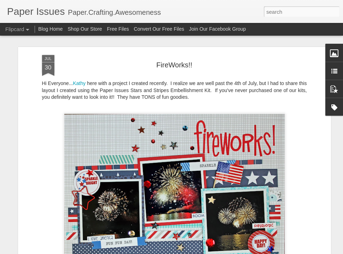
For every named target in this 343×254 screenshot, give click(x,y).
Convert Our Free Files (159, 29)
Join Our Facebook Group (217, 29)
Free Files (118, 29)
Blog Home (50, 29)
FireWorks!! (174, 64)
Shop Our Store (85, 29)
